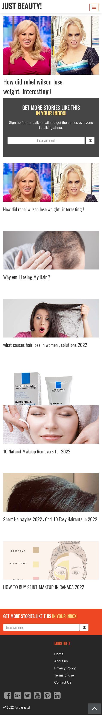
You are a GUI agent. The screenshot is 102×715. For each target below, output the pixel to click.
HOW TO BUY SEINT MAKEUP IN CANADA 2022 (43, 587)
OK (90, 140)
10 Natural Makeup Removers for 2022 (36, 451)
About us (61, 661)
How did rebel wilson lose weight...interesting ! (32, 86)
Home (59, 654)
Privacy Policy (65, 668)
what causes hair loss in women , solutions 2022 (45, 344)
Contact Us (62, 682)
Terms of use (64, 675)
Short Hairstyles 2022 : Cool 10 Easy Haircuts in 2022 (50, 519)
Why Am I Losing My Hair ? (26, 277)
